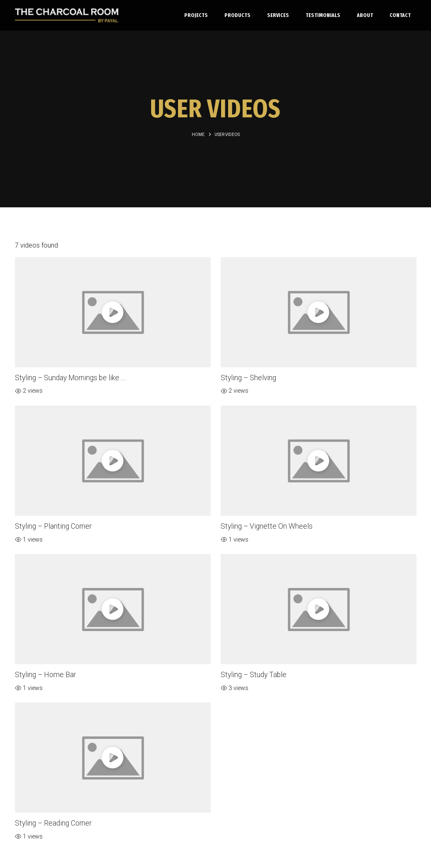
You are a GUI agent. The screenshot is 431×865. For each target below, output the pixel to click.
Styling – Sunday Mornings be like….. (70, 378)
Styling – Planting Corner (53, 526)
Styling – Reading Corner (53, 823)
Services (278, 15)
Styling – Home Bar (45, 675)
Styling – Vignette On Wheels (267, 526)
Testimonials (323, 15)
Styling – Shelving (248, 378)
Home (198, 134)
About (365, 15)
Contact (400, 15)
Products (237, 15)
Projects (196, 15)
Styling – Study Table (254, 675)
